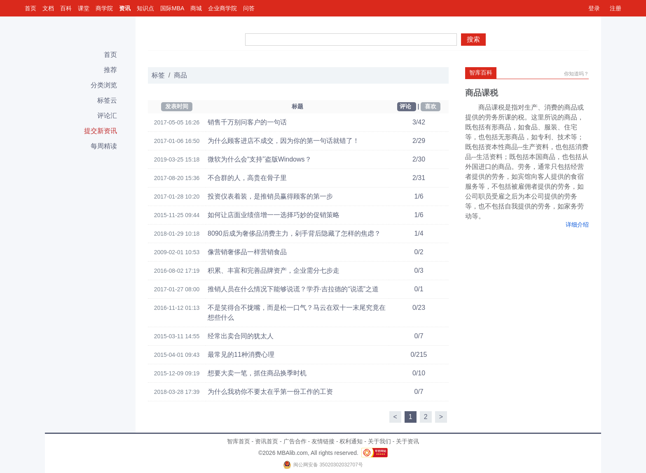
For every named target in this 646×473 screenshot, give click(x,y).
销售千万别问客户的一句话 (247, 122)
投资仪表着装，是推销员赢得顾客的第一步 (270, 196)
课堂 (83, 8)
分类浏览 (104, 85)
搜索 (473, 39)
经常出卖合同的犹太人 (241, 336)
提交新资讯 (100, 130)
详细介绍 (577, 224)
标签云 (107, 100)
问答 (249, 8)
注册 (615, 8)
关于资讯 (407, 441)
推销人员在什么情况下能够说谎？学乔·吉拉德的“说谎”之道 (293, 289)
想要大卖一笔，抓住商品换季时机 (257, 373)
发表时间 (176, 106)
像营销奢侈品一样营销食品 (247, 251)
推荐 (110, 69)
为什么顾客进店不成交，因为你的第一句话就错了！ (283, 140)
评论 (405, 106)
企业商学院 (222, 8)
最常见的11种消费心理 (241, 354)
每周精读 (104, 146)
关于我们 (379, 441)
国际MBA (172, 8)
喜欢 (430, 106)
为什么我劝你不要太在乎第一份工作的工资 (270, 391)
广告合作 (295, 441)
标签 (158, 75)
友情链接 (323, 441)
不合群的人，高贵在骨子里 (247, 177)
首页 (30, 8)
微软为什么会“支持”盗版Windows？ (259, 159)
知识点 (145, 8)
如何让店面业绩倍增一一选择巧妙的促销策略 (273, 214)
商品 (180, 75)
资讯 (125, 8)
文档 (48, 8)
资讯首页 (266, 441)
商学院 (104, 8)
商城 (196, 8)
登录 (594, 8)
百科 (66, 8)
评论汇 (107, 115)
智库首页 (238, 441)
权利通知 (351, 441)
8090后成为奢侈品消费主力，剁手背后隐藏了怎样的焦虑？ (294, 233)
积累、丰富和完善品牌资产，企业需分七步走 (273, 270)
